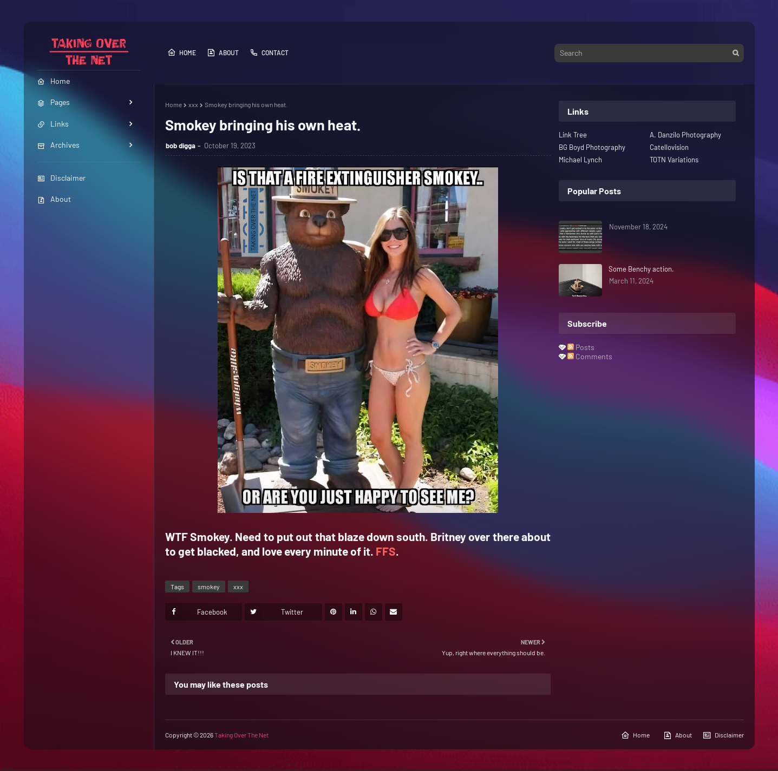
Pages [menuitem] (53, 102)
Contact (269, 52)
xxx (193, 104)
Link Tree (573, 134)
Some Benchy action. (641, 269)
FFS (386, 551)
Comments (589, 356)
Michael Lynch (580, 159)
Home (181, 52)
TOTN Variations (674, 159)
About (54, 198)
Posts (580, 347)
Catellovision (669, 147)
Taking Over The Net (241, 735)
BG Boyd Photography (592, 147)
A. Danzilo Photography (685, 134)
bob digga (180, 145)
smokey (209, 586)
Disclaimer (61, 177)
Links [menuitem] (53, 123)
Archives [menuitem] (58, 144)
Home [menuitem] (53, 80)
